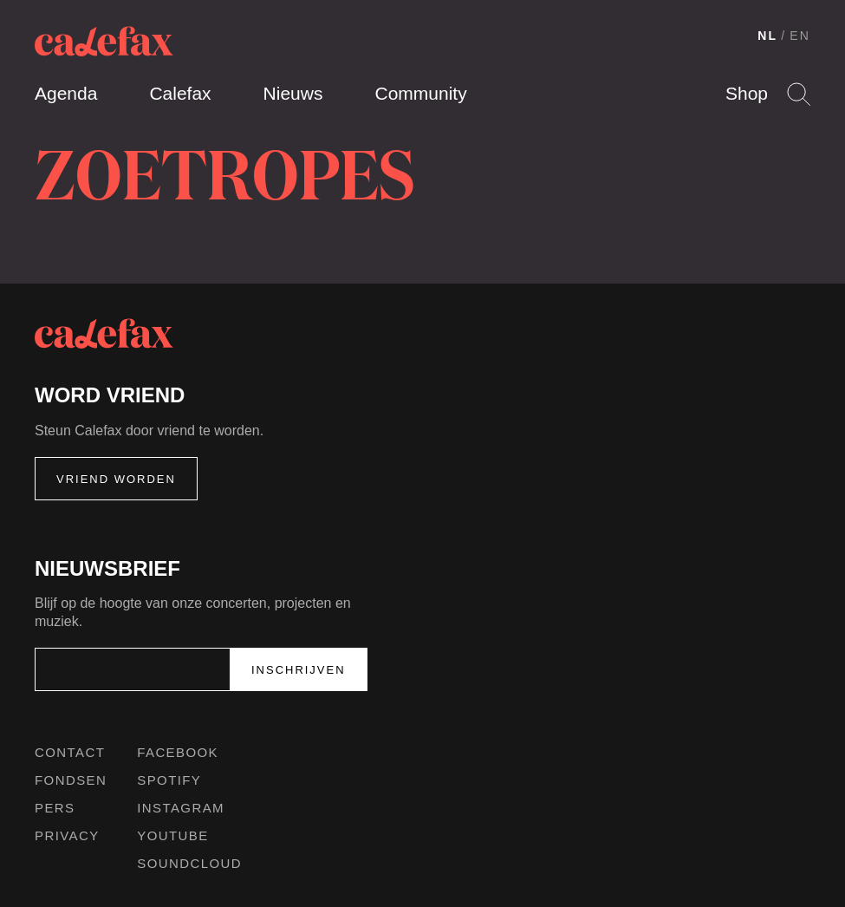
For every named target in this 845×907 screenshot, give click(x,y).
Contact (70, 752)
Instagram (180, 807)
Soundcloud (189, 863)
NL (767, 35)
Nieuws (293, 93)
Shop (746, 93)
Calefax (180, 93)
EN (800, 35)
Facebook (177, 752)
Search (798, 94)
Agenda (66, 93)
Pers (55, 807)
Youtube (172, 835)
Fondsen (71, 780)
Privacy (67, 835)
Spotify (169, 780)
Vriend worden (116, 479)
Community (420, 93)
